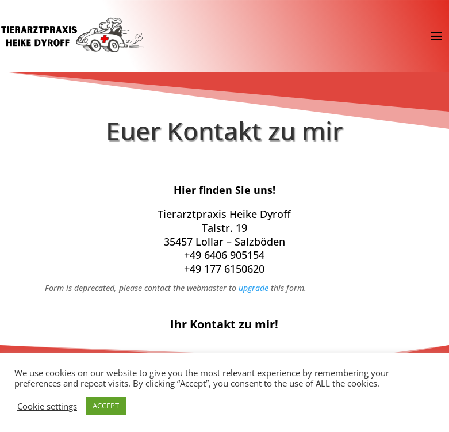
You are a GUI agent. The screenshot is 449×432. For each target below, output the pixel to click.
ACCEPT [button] (106, 405)
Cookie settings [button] (47, 406)
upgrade (253, 287)
